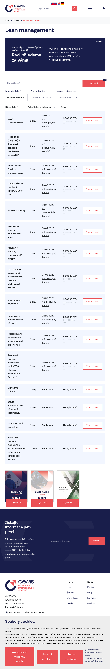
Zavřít (98, 42)
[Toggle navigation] (90, 8)
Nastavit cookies (47, 657)
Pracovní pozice (38, 91)
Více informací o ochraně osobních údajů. (93, 653)
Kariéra (90, 587)
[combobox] (16, 97)
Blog (89, 592)
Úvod (7, 20)
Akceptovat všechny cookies (19, 656)
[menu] (104, 8)
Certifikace (72, 597)
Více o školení (92, 121)
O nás (70, 603)
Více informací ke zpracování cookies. (94, 659)
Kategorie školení (12, 91)
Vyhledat (97, 82)
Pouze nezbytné (71, 657)
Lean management (32, 20)
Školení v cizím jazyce (66, 91)
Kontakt (91, 597)
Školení (16, 20)
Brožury (91, 603)
